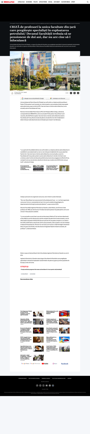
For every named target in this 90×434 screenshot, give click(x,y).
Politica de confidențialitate (58, 378)
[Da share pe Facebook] (71, 93)
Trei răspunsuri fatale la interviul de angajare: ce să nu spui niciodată (26, 313)
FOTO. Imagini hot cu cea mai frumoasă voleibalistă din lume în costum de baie (26, 339)
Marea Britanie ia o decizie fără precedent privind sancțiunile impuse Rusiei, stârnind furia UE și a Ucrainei (52, 339)
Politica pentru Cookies (34, 378)
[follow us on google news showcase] (35, 364)
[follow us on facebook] (65, 364)
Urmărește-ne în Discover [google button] (57, 98)
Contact (69, 378)
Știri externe (43, 2)
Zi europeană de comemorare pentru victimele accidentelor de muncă (25, 167)
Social (50, 2)
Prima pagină (12, 23)
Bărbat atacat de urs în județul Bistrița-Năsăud (52, 312)
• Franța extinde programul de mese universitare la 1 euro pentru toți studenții (41, 269)
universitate (32, 273)
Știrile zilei (21, 2)
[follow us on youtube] (45, 364)
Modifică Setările (45, 381)
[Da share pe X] (74, 93)
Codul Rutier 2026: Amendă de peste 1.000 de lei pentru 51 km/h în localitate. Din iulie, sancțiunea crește (52, 348)
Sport (73, 2)
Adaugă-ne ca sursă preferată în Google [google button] (33, 98)
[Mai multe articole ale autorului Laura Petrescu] (12, 93)
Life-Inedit (57, 2)
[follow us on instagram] (55, 364)
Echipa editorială (23, 378)
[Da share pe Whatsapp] (78, 93)
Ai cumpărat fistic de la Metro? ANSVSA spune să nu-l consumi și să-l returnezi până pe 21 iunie (52, 167)
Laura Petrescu (17, 93)
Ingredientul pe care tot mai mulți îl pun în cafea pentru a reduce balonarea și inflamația (26, 348)
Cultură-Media (65, 2)
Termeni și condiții (46, 378)
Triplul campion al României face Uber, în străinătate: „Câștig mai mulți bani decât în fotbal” (52, 321)
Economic (29, 2)
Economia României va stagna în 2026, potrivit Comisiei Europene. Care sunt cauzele (25, 330)
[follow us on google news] (25, 364)
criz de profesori (24, 273)
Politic (35, 2)
